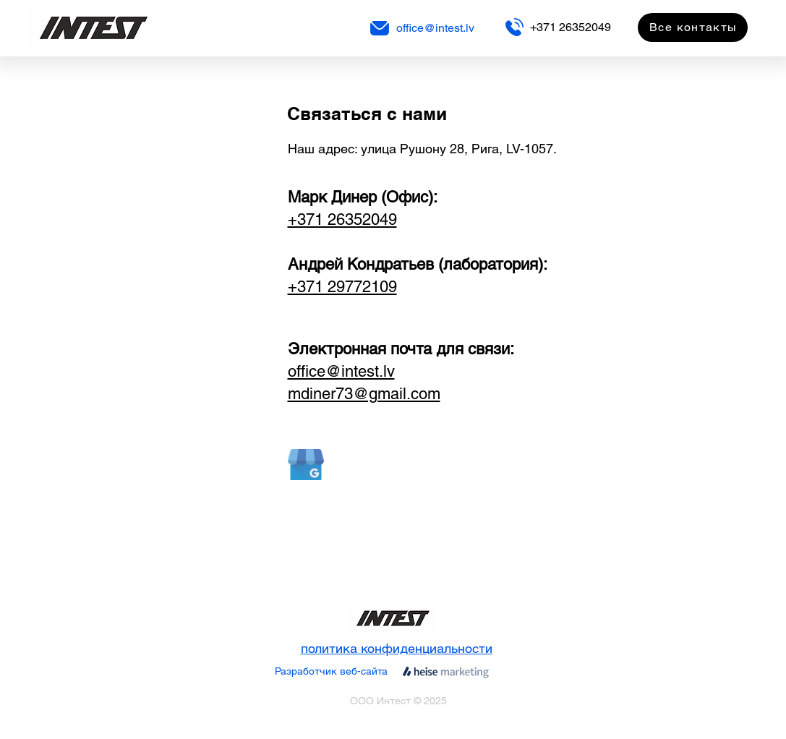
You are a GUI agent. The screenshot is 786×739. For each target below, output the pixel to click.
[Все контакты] (693, 27)
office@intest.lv (435, 28)
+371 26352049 (570, 27)
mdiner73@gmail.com (364, 394)
